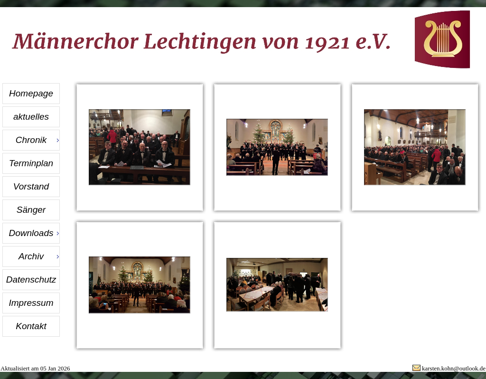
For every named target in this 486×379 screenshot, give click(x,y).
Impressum (31, 303)
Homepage (31, 93)
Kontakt (31, 326)
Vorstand (31, 186)
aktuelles (31, 117)
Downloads (31, 233)
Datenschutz (31, 279)
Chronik (31, 140)
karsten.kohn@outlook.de (454, 368)
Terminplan (31, 163)
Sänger (31, 210)
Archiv (31, 256)
